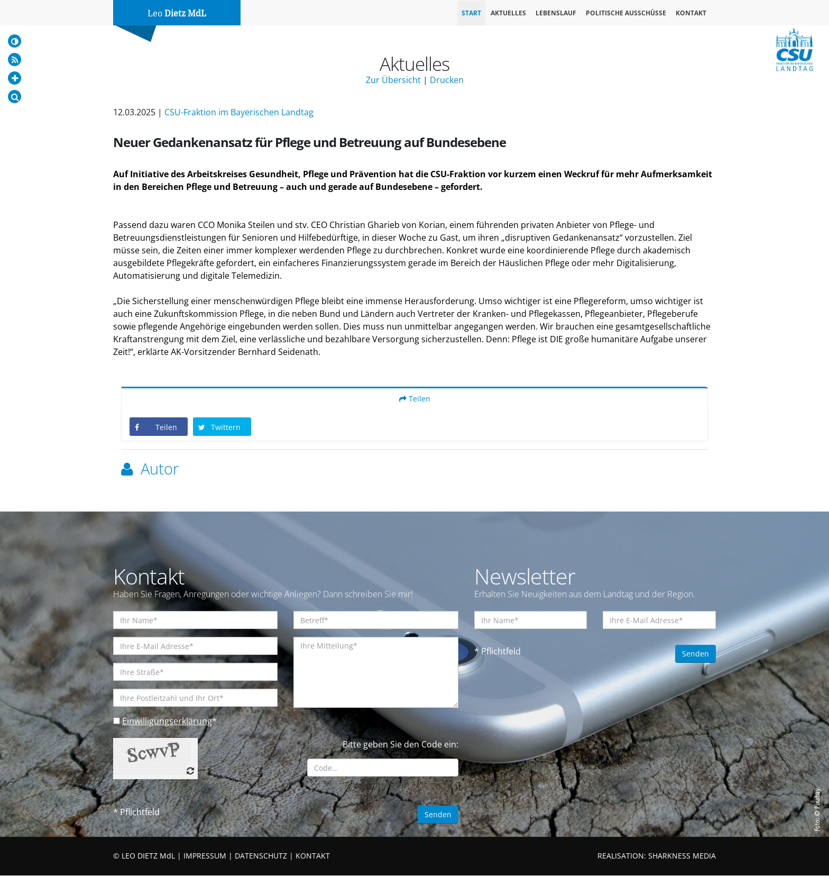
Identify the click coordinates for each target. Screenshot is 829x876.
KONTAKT (313, 856)
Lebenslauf (556, 12)
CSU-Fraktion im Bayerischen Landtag (239, 112)
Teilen (414, 399)
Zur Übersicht (393, 80)
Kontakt (691, 12)
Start (471, 12)
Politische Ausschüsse (626, 12)
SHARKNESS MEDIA (682, 856)
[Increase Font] (14, 78)
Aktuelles (508, 12)
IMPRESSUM (204, 856)
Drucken (447, 80)
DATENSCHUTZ (261, 856)
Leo (177, 13)
